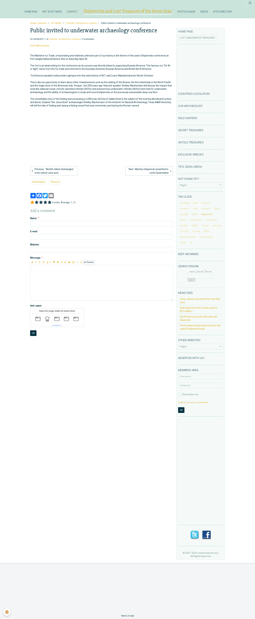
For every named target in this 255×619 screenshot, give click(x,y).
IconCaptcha (56, 325)
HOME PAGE (30, 11)
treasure (205, 203)
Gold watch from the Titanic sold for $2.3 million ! (198, 309)
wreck (183, 242)
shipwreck (207, 214)
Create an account (186, 402)
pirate (195, 214)
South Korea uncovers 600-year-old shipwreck (198, 318)
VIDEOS (204, 11)
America (55, 181)
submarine (211, 220)
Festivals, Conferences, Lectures (81, 23)
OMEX (195, 225)
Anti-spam (36, 305)
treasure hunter (188, 237)
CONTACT (72, 11)
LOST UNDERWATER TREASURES (197, 37)
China (183, 220)
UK (191, 242)
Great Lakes (196, 220)
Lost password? (201, 402)
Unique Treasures (38, 23)
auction (184, 225)
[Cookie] (7, 612)
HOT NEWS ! (56, 23)
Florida (196, 231)
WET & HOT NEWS (52, 11)
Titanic (205, 225)
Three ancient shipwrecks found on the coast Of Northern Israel (200, 327)
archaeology (38, 181)
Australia (184, 203)
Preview (89, 262)
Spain (217, 208)
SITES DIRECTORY (222, 11)
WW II (206, 231)
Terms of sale (127, 616)
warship (217, 225)
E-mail (33, 231)
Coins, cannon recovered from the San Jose (200, 301)
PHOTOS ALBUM (186, 11)
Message (35, 257)
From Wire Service (39, 45)
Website (34, 244)
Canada (184, 214)
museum (184, 208)
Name (33, 218)
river (195, 208)
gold (195, 203)
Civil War (184, 231)
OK (33, 333)
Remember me (188, 394)
